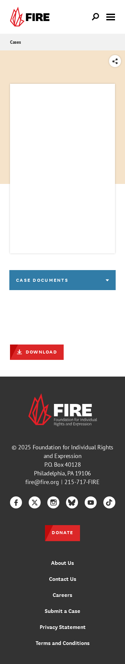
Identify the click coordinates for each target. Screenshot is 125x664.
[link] (31, 17)
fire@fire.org (42, 482)
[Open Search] (96, 17)
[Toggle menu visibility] (110, 16)
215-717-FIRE (82, 482)
